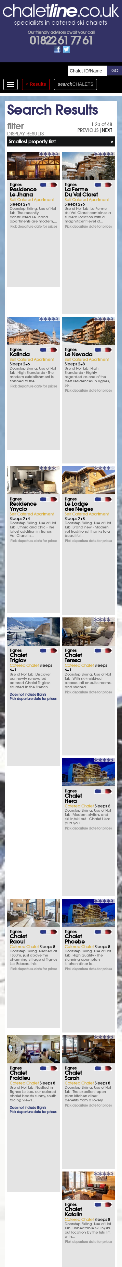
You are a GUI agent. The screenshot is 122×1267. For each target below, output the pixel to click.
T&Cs (51, 1117)
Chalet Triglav (18, 440)
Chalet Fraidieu (75, 608)
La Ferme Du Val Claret (81, 192)
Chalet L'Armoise (77, 860)
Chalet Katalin (73, 694)
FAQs (51, 1135)
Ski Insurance (51, 1040)
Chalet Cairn (18, 860)
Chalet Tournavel (77, 772)
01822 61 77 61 (61, 40)
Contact (91, 1215)
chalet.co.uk (69, 1233)
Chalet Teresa (73, 440)
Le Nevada (78, 272)
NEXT (107, 130)
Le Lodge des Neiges (79, 357)
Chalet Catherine (22, 772)
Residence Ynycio (23, 357)
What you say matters (51, 1076)
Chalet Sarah (18, 694)
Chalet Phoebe (20, 608)
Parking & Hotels (51, 1058)
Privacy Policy (67, 1215)
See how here (76, 1224)
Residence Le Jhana (23, 192)
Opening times (51, 1152)
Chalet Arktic (73, 949)
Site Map (43, 1215)
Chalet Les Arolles (23, 949)
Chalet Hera (18, 530)
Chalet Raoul (73, 530)
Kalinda (20, 272)
